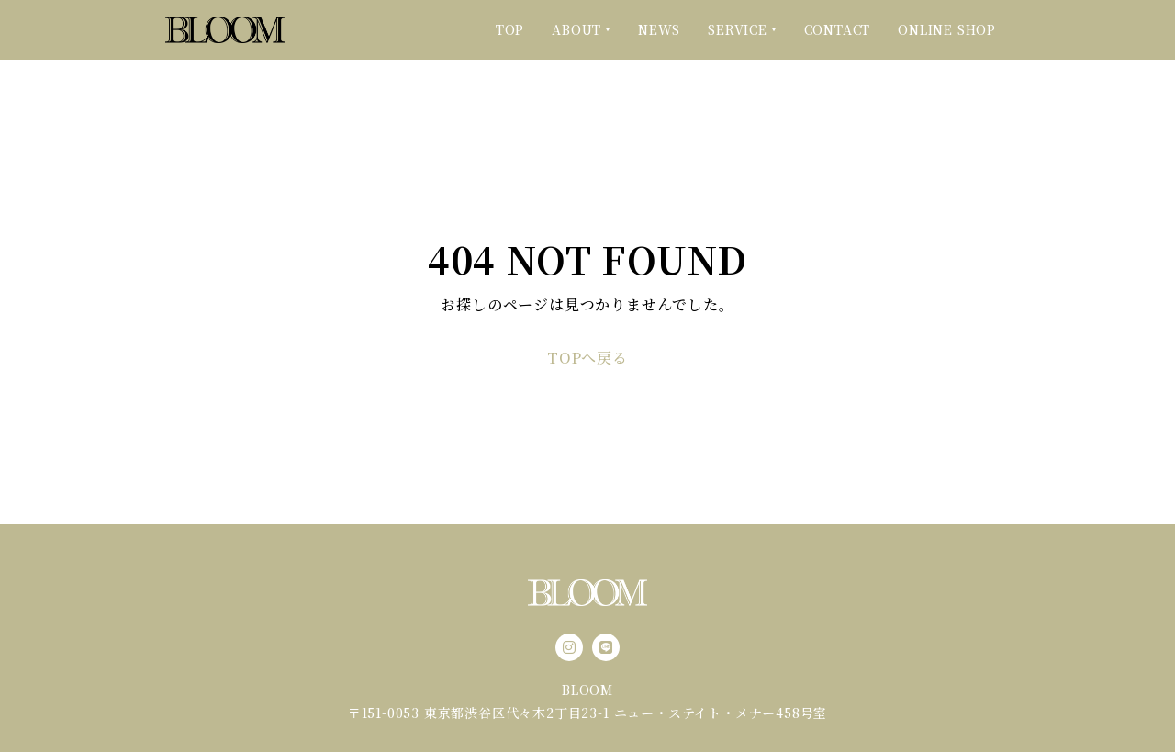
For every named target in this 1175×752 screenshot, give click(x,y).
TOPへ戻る (587, 358)
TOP (510, 29)
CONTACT (837, 29)
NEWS (659, 29)
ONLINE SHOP (947, 29)
